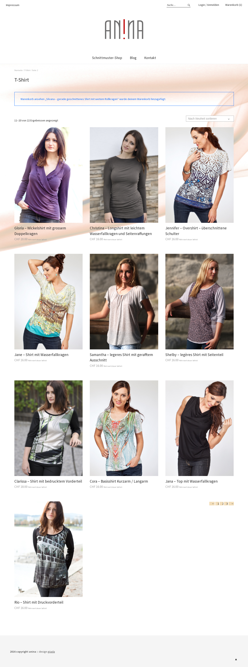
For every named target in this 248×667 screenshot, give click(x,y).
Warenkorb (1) (233, 5)
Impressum (12, 5)
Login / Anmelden (209, 5)
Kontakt (150, 58)
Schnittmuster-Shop (107, 58)
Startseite (18, 70)
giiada (51, 651)
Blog (133, 58)
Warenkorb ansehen (32, 99)
